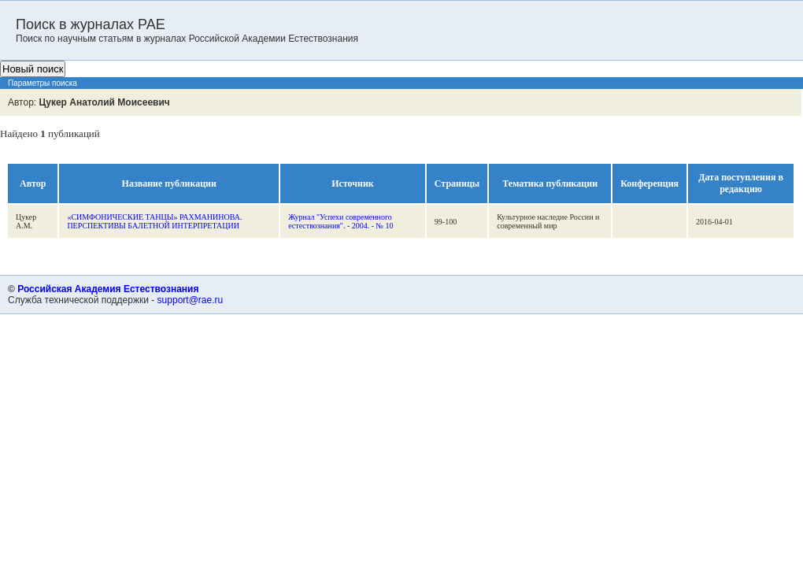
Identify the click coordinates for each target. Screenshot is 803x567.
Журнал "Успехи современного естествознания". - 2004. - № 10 (340, 221)
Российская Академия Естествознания (107, 289)
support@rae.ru (190, 300)
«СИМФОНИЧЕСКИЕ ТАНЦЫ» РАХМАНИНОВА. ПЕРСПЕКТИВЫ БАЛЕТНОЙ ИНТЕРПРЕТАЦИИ (154, 221)
